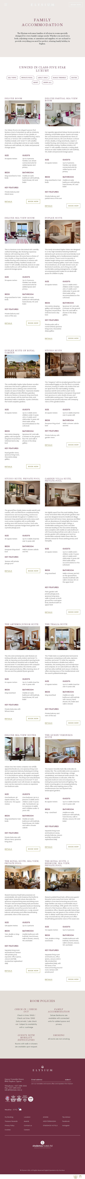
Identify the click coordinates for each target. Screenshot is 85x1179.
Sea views (12, 77)
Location (27, 1117)
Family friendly (59, 77)
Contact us (28, 1125)
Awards (26, 1121)
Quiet (35, 82)
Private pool (27, 77)
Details (8, 201)
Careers (27, 1130)
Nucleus (62, 1170)
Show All (47, 82)
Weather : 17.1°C (13, 1110)
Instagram (65, 1125)
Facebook (66, 1121)
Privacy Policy (9, 1125)
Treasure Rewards (11, 1121)
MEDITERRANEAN (49, 1121)
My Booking (9, 1117)
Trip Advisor (66, 1117)
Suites (74, 77)
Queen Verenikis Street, (14, 1079)
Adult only (43, 77)
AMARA (45, 1117)
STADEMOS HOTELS (50, 1125)
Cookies (8, 1130)
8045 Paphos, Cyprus (13, 1081)
